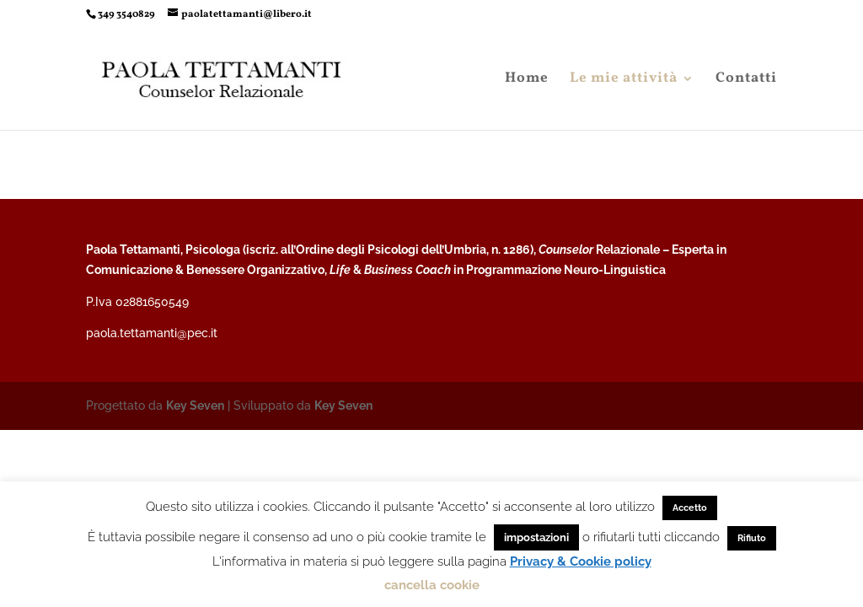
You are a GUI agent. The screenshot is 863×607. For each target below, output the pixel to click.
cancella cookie (432, 585)
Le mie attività (624, 80)
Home (527, 80)
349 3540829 (126, 14)
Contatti (746, 80)
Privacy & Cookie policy (580, 561)
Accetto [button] (690, 507)
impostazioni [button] (536, 537)
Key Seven (195, 405)
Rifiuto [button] (751, 538)
